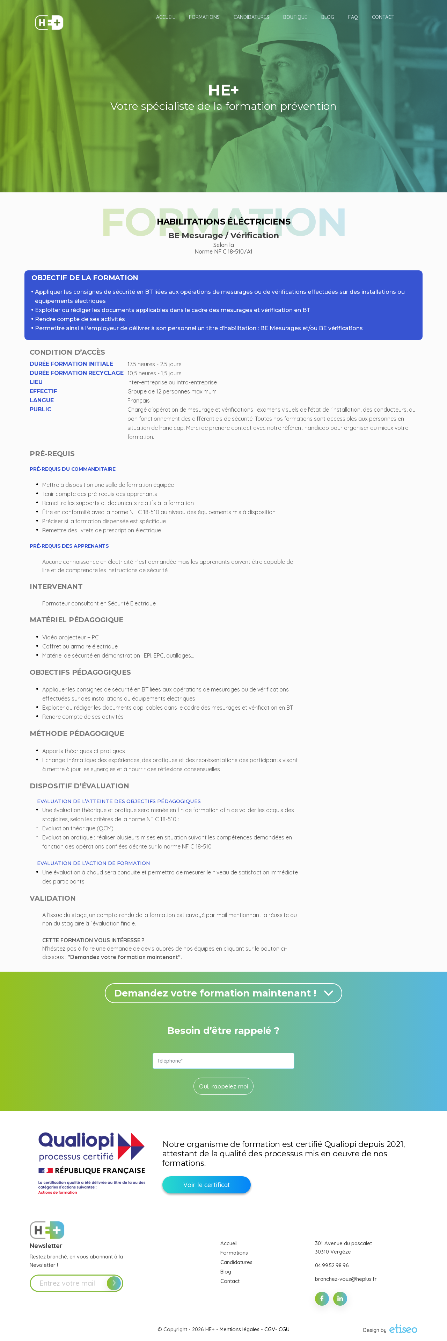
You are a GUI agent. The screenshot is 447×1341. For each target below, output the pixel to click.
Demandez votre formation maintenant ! (225, 993)
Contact (230, 1281)
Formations (234, 1252)
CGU (284, 1329)
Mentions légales (239, 1329)
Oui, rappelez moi (223, 1086)
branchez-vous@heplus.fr (346, 1279)
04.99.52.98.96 (332, 1265)
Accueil (228, 1243)
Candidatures (236, 1262)
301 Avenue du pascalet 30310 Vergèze (343, 1247)
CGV (269, 1329)
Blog (225, 1271)
